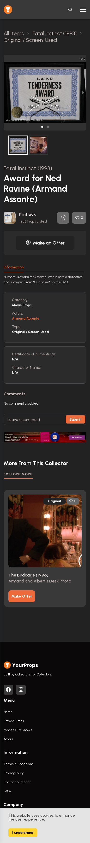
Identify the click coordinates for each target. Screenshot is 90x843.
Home (8, 712)
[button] (42, 127)
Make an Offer (45, 243)
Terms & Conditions (18, 764)
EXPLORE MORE (18, 474)
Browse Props (14, 721)
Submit (75, 419)
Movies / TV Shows (18, 730)
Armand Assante (25, 318)
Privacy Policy (14, 773)
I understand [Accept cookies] (22, 833)
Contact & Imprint (17, 782)
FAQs (7, 791)
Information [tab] (14, 267)
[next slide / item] (83, 92)
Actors (8, 739)
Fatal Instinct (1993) (28, 168)
